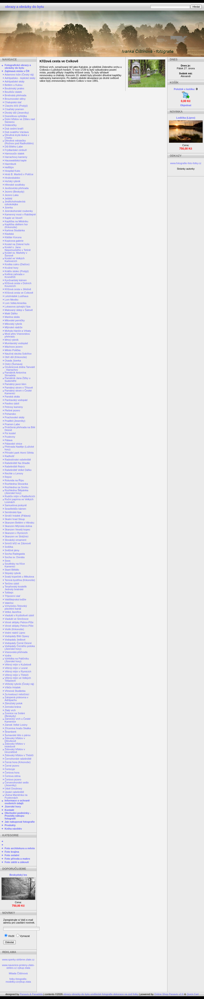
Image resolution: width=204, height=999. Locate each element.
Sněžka (9, 546)
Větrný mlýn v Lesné (16, 668)
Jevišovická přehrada (16, 188)
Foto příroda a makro (17, 858)
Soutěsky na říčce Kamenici (15, 565)
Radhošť (9, 456)
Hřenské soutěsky (15, 184)
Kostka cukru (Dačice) (17, 264)
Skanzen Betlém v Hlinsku (19, 522)
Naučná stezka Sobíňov (18, 353)
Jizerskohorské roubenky (19, 211)
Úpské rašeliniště (14, 792)
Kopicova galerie (14, 240)
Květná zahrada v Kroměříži (15, 275)
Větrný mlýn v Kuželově (18, 664)
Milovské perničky (15, 320)
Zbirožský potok (13, 703)
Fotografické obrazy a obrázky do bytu (18, 66)
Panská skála (12, 396)
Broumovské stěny (15, 98)
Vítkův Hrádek (13, 687)
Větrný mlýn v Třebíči (16, 675)
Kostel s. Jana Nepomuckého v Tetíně (18, 248)
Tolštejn (9, 592)
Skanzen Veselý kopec (17, 529)
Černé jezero (12, 765)
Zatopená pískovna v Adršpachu (16, 698)
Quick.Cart (193, 994)
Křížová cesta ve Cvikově (19, 292)
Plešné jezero (12, 410)
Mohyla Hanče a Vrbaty (18, 330)
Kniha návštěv (13, 828)
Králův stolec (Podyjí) (17, 271)
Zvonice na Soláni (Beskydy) (15, 714)
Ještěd (8, 198)
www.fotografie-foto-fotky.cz (185, 163)
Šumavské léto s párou (18, 735)
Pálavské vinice (13, 443)
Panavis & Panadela (31, 994)
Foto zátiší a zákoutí (17, 862)
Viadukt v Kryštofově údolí (19, 615)
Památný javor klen (15, 384)
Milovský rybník (13, 323)
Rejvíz (8, 476)
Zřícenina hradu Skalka (18, 728)
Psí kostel (10, 433)
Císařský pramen (14, 109)
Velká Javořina (13, 612)
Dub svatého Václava (17, 132)
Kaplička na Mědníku (16, 221)
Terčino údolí (12, 583)
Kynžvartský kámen (16, 280)
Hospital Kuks (12, 170)
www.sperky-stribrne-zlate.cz (18, 959)
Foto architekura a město (20, 848)
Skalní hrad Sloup (15, 519)
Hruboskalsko (12, 177)
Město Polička (12, 350)
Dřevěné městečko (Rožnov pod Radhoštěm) (19, 142)
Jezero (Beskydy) (14, 191)
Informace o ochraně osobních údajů (17, 802)
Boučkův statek (13, 91)
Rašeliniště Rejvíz (15, 466)
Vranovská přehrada (16, 652)
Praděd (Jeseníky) (15, 420)
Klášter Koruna (13, 237)
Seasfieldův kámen (15, 508)
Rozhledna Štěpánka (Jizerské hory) (16, 491)
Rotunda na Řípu (14, 480)
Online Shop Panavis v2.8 (169, 994)
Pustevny (10, 436)
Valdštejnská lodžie (15, 599)
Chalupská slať (13, 102)
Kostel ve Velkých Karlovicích (15, 259)
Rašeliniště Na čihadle (17, 463)
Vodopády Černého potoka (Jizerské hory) (20, 647)
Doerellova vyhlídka (16, 116)
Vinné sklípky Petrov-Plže (19, 622)
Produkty (10, 825)
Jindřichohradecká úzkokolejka (15, 203)
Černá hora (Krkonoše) (18, 762)
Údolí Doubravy (13, 788)
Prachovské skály (15, 417)
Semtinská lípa (13, 512)
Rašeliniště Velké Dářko (18, 470)
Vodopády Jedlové (15, 639)
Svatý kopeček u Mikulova (19, 576)
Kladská (9, 233)
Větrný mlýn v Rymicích (18, 671)
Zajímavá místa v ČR (17, 71)
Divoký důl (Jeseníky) (17, 112)
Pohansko (10, 413)
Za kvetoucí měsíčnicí (17, 694)
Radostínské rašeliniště (18, 459)
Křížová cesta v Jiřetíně (18, 289)
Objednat (185, 105)
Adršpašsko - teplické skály (20, 78)
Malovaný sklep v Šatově (19, 310)
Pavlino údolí (12, 403)
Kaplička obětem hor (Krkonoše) (16, 226)
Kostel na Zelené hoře (17, 244)
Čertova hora (12, 772)
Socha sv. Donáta (15, 557)
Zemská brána (13, 706)
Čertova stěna (12, 776)
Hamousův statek (14, 153)
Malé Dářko (11, 313)
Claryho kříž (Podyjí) (16, 105)
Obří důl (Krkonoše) (16, 357)
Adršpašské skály (15, 81)
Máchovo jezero (14, 346)
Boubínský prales (14, 88)
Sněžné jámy (12, 550)
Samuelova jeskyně (16, 505)
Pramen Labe (12, 424)
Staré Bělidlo (12, 569)
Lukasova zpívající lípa (17, 306)
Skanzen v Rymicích (16, 533)
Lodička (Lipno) (185, 117)
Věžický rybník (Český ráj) (19, 684)
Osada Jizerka (13, 360)
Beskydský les (18, 874)
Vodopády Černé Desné (18, 643)
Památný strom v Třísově (19, 387)
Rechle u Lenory (14, 473)
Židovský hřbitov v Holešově (15, 745)
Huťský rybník (12, 181)
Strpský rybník (13, 573)
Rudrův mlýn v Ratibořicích (20, 496)
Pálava (8, 440)
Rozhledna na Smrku (16, 487)
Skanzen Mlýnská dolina (18, 526)
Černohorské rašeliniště (18, 758)
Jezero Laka (12, 195)
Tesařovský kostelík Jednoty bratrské (16, 588)
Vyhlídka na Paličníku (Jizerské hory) (17, 660)
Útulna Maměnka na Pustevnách (16, 796)
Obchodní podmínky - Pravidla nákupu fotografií (18, 816)
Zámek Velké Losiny (16, 724)
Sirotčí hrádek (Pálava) (18, 515)
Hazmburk (10, 163)
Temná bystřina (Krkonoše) (20, 580)
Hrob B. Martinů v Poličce (19, 174)
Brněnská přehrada (15, 95)
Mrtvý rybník (12, 339)
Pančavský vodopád (16, 400)
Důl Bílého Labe (14, 146)
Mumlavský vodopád (16, 343)
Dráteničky (11, 125)
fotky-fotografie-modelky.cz (16, 980)
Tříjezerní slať (12, 596)
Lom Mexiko (11, 299)
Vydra (8, 655)
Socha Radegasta (15, 553)
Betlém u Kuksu (13, 85)
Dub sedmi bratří (14, 128)
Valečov (9, 603)
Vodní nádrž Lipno (15, 632)
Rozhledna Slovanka (16, 483)
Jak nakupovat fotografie (20, 821)
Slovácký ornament (15, 540)
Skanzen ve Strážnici (16, 536)
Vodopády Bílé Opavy (17, 636)
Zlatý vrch (10, 710)
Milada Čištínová (18, 973)
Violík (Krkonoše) (14, 629)
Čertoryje (10, 769)
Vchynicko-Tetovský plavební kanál (16, 607)
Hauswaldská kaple (16, 160)
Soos (7, 560)
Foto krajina (12, 851)
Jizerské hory (13, 806)
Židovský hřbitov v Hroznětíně (15, 750)
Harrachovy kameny (16, 157)
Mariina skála (12, 317)
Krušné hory (11, 267)
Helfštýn (9, 167)
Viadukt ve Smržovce (16, 618)
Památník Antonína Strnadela (15, 374)
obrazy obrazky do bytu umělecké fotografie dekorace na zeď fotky (101, 994)
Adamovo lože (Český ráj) (19, 74)
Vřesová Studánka (15, 690)
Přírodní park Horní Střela (19, 452)
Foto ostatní (12, 855)
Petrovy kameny (14, 407)
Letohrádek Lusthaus (16, 296)
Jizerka (9, 207)
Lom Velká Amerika (15, 303)
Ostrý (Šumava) (13, 364)
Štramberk (10, 731)
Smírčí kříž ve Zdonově (18, 543)
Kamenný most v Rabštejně (20, 214)
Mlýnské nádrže (13, 327)
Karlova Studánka (15, 230)
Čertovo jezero (13, 779)
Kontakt (9, 810)
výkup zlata (23, 967)
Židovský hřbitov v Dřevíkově (15, 739)
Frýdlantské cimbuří (16, 150)
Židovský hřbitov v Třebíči (19, 755)
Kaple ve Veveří (13, 218)
